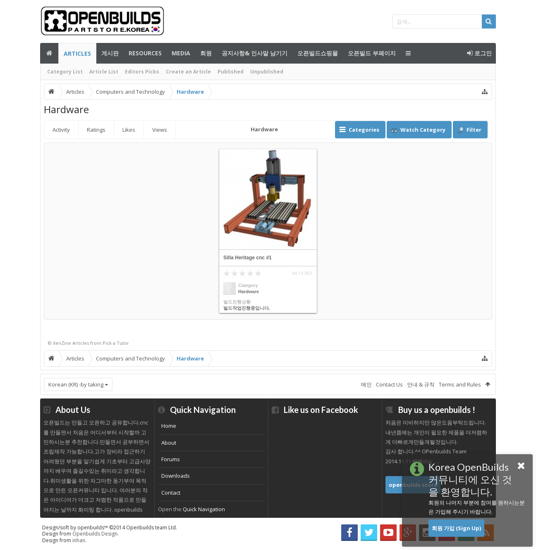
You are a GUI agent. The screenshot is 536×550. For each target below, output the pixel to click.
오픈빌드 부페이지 (372, 53)
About (168, 442)
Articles (77, 53)
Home (168, 425)
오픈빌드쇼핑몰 (317, 53)
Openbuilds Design (94, 533)
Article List (103, 71)
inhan (78, 540)
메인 (49, 53)
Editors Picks (142, 71)
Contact (170, 492)
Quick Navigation (204, 509)
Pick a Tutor (116, 343)
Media (181, 53)
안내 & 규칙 (421, 384)
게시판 (110, 53)
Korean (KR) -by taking (75, 384)
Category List (65, 71)
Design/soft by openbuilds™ (109, 527)
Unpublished (266, 71)
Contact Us (389, 384)
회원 (206, 53)
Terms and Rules (460, 384)
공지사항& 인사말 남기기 (254, 53)
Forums (170, 459)
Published (231, 71)
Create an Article (188, 71)
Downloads (175, 475)
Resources (145, 53)
